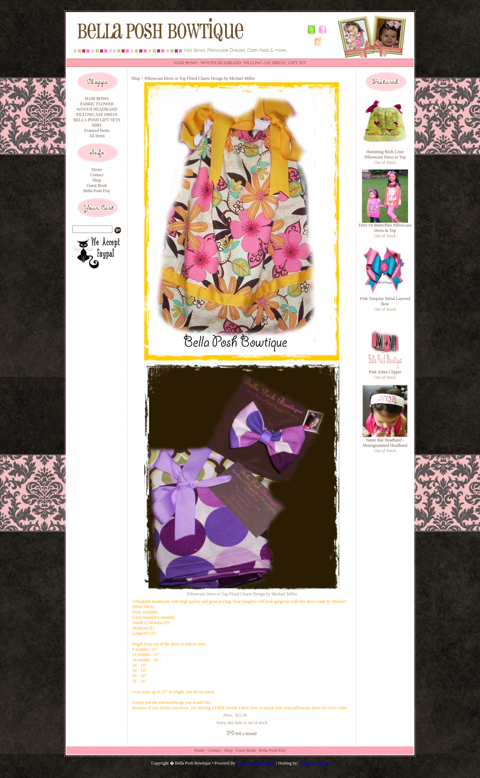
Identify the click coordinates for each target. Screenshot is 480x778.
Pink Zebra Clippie (385, 371)
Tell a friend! (246, 733)
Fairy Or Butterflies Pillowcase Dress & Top (385, 228)
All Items (97, 135)
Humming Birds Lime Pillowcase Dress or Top (385, 154)
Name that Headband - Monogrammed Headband (385, 443)
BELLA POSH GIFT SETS (96, 119)
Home (96, 169)
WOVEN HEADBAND (220, 62)
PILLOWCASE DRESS (264, 62)
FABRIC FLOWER (97, 103)
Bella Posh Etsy (96, 190)
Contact (96, 174)
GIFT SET (297, 62)
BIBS (97, 125)
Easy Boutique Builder (255, 763)
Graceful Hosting (314, 763)
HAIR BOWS (185, 62)
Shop (97, 180)
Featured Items (97, 130)
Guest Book (97, 185)
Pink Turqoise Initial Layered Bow (385, 301)
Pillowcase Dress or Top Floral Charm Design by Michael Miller (200, 78)
